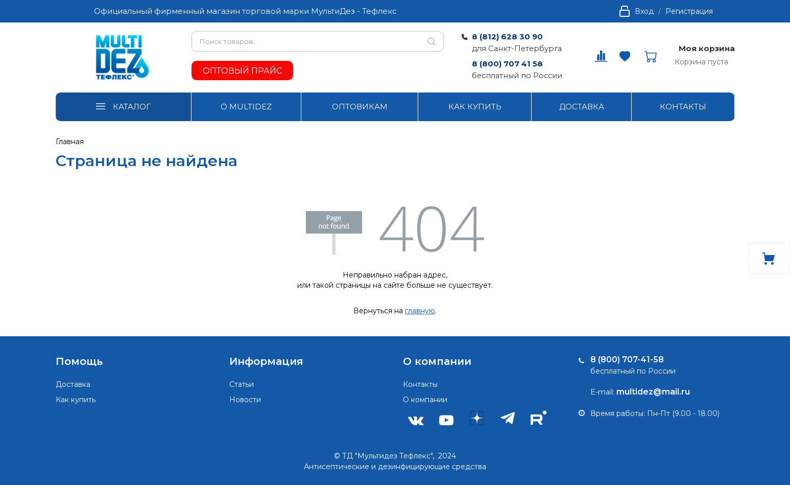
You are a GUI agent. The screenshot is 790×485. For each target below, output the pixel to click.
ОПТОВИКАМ (360, 106)
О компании (425, 399)
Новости (245, 399)
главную (420, 310)
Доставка (73, 384)
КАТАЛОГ (132, 106)
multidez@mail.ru (653, 392)
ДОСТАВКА (581, 106)
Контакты (420, 384)
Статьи (241, 384)
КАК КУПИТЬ (474, 106)
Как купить (75, 399)
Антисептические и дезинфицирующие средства (395, 466)
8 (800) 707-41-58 (627, 359)
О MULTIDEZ (246, 106)
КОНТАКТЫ (683, 106)
